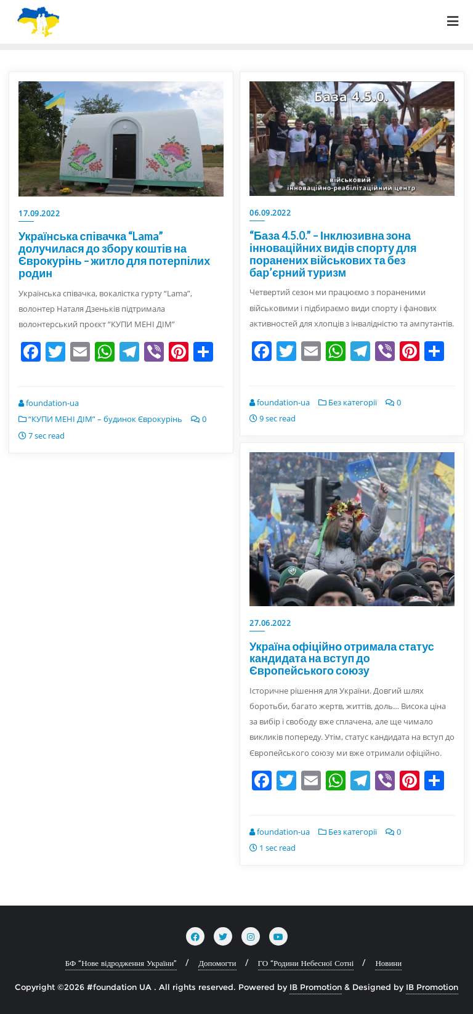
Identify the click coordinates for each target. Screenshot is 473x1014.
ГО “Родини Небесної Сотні (306, 963)
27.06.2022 (270, 623)
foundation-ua (48, 402)
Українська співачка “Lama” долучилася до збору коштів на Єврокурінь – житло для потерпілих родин (114, 254)
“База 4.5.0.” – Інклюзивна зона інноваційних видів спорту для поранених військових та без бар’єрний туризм (333, 253)
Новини (388, 963)
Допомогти (217, 963)
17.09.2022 (39, 213)
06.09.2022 (270, 213)
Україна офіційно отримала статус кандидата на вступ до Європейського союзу (341, 658)
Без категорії (347, 402)
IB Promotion (315, 987)
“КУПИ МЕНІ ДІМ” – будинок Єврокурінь (100, 418)
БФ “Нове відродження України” (121, 963)
